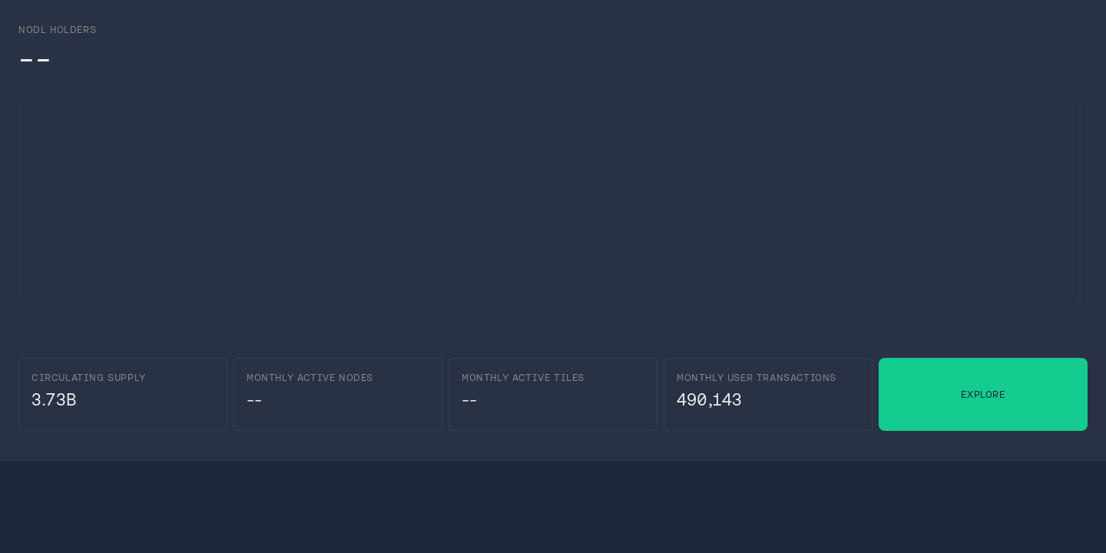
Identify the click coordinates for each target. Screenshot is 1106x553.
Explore (983, 394)
